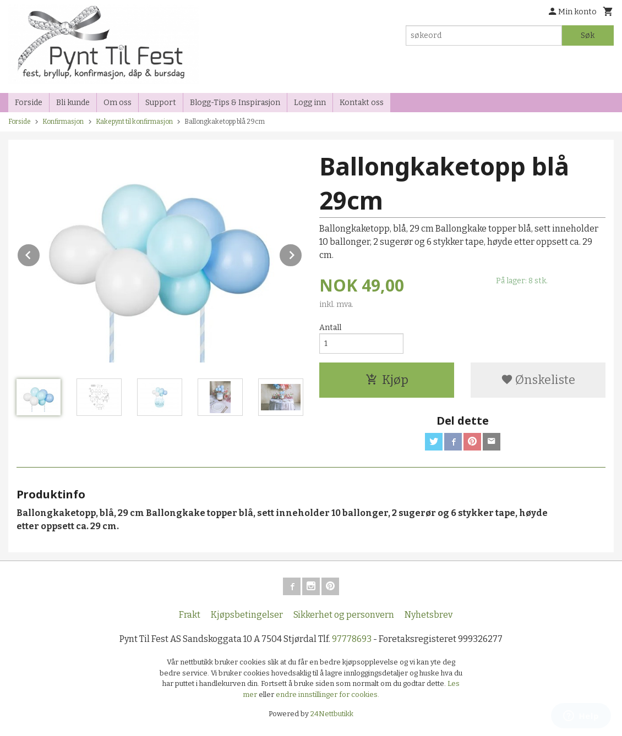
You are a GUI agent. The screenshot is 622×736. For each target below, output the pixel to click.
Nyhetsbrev (428, 614)
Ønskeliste (538, 379)
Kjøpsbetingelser (247, 614)
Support (160, 102)
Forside (28, 102)
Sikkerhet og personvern (343, 614)
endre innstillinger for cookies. (327, 694)
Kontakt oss (362, 102)
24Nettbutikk (331, 714)
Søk (587, 35)
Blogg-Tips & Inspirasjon (235, 102)
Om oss (117, 102)
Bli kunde (73, 102)
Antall (330, 327)
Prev (40, 253)
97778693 (352, 639)
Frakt (189, 614)
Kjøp (386, 379)
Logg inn (310, 102)
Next (302, 253)
